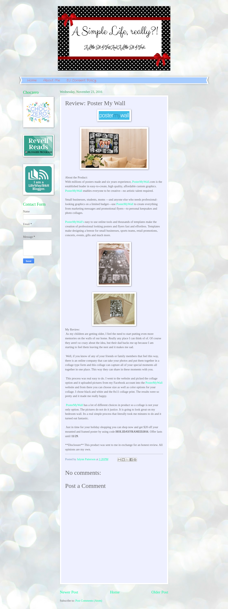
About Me (51, 80)
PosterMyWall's (74, 221)
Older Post (159, 592)
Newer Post (69, 592)
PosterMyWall (140, 181)
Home (32, 80)
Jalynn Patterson (86, 459)
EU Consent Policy (81, 80)
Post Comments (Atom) (88, 600)
